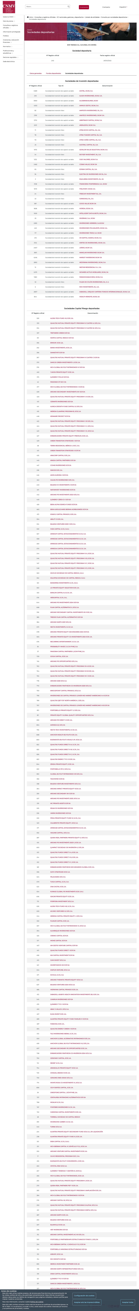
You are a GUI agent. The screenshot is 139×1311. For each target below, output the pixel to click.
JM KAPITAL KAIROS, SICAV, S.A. (90, 238)
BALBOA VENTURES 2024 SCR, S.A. (62, 985)
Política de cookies (36, 1302)
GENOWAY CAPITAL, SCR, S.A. (60, 1058)
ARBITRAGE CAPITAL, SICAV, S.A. (90, 120)
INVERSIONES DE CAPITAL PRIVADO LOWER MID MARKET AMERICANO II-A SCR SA (79, 695)
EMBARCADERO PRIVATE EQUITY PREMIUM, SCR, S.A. (69, 436)
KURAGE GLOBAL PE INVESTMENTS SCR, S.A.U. (66, 891)
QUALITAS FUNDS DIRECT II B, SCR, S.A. (64, 857)
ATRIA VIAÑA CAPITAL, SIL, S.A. (90, 140)
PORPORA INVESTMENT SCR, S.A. (62, 901)
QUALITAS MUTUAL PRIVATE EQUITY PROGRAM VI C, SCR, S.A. (72, 563)
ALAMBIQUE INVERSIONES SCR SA (62, 931)
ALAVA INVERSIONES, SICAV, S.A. (90, 96)
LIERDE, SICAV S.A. (85, 248)
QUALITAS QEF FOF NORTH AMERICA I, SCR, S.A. (67, 700)
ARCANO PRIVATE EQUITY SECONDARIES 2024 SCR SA (69, 632)
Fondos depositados (53, 73)
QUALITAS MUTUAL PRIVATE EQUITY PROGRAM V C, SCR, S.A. (72, 426)
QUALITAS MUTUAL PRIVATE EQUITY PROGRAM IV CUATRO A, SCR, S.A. (75, 323)
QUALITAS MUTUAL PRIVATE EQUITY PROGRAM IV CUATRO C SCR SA (74, 357)
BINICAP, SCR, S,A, (56, 343)
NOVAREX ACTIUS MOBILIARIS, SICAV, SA (93, 272)
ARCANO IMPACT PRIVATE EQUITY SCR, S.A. (65, 789)
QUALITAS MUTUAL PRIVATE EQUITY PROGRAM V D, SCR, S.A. (72, 431)
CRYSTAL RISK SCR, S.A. (58, 1166)
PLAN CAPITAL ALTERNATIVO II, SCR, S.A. (64, 607)
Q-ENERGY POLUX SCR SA (59, 377)
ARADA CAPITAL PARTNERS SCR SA (62, 460)
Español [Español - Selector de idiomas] (123, 7)
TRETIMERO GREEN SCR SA (60, 333)
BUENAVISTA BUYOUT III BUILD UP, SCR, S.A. (66, 740)
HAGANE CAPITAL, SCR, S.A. (60, 833)
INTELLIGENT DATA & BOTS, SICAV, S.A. (93, 213)
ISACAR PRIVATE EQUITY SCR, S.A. (62, 896)
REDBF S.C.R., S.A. (56, 1063)
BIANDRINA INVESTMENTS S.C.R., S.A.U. (64, 583)
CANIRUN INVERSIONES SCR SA (61, 999)
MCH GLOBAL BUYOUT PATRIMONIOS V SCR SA (67, 387)
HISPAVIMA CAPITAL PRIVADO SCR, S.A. (64, 989)
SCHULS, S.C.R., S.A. (57, 975)
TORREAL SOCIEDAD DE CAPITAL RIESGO (65, 1117)
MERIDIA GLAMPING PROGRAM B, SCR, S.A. (65, 411)
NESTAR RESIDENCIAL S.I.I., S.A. (90, 267)
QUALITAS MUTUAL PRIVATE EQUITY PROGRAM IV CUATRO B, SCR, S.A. (75, 328)
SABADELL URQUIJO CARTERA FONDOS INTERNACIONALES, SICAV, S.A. (104, 292)
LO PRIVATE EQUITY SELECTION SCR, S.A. (64, 588)
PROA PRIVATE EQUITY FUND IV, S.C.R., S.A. (65, 818)
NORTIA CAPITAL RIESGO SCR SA (62, 338)
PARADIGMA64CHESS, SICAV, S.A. (91, 277)
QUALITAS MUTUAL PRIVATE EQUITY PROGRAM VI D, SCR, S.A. (72, 568)
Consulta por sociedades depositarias (114, 17)
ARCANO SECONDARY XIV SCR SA (62, 793)
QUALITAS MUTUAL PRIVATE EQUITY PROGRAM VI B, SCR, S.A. (72, 558)
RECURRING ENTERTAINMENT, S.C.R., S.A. (64, 642)
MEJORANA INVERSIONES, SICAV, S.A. (92, 262)
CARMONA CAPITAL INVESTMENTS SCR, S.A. (65, 1112)
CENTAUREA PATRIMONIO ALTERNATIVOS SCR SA (68, 1097)
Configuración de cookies (84, 1296)
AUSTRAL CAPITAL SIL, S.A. (88, 145)
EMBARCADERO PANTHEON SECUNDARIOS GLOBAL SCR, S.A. (72, 867)
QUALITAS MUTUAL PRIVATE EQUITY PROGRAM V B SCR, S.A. (71, 421)
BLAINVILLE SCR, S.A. (57, 1225)
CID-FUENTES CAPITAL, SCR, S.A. (61, 1087)
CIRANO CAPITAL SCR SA (59, 936)
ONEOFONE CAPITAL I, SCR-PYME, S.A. (63, 1092)
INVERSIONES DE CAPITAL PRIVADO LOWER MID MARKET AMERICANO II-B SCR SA (79, 705)
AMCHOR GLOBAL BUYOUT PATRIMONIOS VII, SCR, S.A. (69, 1043)
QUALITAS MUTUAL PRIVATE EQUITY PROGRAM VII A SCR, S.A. (72, 666)
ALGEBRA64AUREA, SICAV (88, 101)
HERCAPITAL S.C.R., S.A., (58, 597)
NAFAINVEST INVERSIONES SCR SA (62, 490)
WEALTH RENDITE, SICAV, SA (89, 297)
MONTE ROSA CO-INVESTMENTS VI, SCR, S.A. (66, 1083)
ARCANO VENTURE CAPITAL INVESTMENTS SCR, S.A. (68, 1151)
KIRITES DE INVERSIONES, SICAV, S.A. (92, 243)
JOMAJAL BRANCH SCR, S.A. (60, 1073)
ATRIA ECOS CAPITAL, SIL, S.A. (89, 130)
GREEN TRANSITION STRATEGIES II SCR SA (65, 451)
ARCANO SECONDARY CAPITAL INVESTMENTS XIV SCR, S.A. (71, 612)
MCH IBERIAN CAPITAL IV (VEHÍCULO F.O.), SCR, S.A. (68, 1146)
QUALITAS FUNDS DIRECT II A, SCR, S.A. (64, 852)
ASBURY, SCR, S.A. (56, 1254)
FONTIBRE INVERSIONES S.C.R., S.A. (62, 1107)
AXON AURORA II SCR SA (59, 475)
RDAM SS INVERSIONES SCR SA (61, 808)
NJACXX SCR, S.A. (56, 470)
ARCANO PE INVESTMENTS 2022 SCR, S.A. (65, 495)
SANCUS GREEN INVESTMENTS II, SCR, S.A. (65, 362)
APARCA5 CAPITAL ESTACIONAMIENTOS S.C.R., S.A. (68, 544)
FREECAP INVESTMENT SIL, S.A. (90, 194)
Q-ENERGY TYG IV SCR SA (59, 1279)
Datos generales (36, 73)
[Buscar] (68, 6)
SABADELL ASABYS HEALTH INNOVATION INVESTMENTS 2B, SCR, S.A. (74, 994)
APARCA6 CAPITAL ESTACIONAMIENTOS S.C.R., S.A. (68, 539)
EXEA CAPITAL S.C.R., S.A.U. (59, 1141)
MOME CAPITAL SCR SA (58, 941)
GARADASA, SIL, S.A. (86, 199)
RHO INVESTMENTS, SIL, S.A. (89, 287)
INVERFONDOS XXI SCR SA (59, 965)
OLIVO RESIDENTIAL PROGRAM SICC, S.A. (65, 1156)
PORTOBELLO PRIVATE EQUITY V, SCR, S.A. (65, 710)
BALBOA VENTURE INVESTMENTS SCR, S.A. (65, 784)
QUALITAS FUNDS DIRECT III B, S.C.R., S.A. (65, 749)
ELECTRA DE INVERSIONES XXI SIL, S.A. (93, 174)
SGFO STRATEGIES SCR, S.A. (60, 872)
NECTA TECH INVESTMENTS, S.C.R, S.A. (63, 730)
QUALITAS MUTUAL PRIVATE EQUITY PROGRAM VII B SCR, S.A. (72, 671)
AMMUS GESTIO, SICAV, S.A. (89, 105)
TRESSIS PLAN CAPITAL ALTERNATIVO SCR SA (66, 617)
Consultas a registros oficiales (45, 17)
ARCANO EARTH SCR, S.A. (59, 1215)
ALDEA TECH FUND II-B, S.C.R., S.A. (62, 906)
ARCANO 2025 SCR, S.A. (58, 681)
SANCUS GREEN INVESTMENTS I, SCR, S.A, (65, 1283)
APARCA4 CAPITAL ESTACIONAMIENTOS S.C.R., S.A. (68, 549)
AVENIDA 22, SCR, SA (57, 725)
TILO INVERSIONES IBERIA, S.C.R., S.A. (63, 1034)
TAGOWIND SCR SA (57, 779)
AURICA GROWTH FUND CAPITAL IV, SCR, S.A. (66, 406)
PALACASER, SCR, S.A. (58, 877)
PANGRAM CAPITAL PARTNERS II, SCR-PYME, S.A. (67, 651)
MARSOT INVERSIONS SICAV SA (90, 257)
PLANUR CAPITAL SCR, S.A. (59, 921)
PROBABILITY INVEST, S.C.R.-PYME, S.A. (64, 647)
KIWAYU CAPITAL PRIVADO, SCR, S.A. (63, 514)
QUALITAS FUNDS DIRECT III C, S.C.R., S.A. (64, 754)
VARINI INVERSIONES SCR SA (60, 813)
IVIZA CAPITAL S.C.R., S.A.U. (59, 529)
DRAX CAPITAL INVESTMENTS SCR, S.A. (64, 1274)
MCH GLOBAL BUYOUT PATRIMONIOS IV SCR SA (67, 367)
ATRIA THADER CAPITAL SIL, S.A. (90, 135)
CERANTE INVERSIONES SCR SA (61, 401)
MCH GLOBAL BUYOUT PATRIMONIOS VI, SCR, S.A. (68, 926)
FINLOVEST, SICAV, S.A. (87, 189)
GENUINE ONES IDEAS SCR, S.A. (61, 1078)
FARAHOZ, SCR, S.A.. (57, 1024)
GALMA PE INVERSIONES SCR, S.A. (62, 480)
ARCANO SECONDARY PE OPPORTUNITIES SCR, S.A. (68, 1048)
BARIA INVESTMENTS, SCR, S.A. (61, 348)
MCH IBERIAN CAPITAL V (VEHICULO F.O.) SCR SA (67, 1244)
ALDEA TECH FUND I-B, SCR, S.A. (61, 318)
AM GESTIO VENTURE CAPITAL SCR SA (63, 945)
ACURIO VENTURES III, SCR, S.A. (61, 911)
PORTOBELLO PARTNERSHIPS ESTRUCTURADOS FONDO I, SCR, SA (74, 1239)
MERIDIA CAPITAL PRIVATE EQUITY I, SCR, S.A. (66, 916)
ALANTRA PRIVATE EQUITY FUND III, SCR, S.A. (66, 1137)
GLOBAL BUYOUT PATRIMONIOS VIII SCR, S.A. (66, 774)
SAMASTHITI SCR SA (57, 353)
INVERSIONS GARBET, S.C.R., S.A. (61, 1122)
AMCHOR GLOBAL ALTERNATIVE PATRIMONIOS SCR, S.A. (70, 1039)
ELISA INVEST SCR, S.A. (58, 1014)
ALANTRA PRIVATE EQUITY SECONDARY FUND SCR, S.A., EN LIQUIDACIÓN (76, 1132)
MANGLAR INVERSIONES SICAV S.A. (91, 253)
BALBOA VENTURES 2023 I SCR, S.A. (63, 524)
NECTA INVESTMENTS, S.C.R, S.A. (61, 627)
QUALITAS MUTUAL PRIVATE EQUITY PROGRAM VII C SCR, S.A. (72, 676)
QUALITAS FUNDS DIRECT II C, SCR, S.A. (64, 862)
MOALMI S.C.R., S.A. (57, 1102)
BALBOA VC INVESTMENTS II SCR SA (63, 485)
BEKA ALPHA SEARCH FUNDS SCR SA (63, 504)
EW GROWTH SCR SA (58, 1259)
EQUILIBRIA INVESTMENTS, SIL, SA (91, 179)
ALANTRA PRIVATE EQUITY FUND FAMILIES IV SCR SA (69, 1019)
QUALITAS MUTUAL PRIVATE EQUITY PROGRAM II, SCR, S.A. (71, 1181)
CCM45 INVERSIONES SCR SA (60, 465)
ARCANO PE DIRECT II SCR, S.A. (61, 720)
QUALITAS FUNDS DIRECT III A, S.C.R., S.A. (64, 745)
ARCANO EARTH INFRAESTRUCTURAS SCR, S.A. (67, 1269)
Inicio (31, 17)
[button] (12, 17)
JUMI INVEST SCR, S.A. (58, 960)
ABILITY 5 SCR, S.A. (56, 519)
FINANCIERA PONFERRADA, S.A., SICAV (93, 184)
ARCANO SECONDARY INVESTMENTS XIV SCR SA (67, 392)
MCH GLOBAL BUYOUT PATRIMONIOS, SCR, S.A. (67, 1176)
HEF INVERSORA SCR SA (59, 1230)
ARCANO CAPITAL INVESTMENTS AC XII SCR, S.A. (67, 1235)
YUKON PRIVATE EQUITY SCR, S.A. (62, 372)
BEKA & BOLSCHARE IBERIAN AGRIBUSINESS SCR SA (69, 509)
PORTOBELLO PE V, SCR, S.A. (60, 769)
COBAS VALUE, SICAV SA (88, 164)
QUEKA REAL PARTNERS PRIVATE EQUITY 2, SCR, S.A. (69, 838)
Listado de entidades (92, 17)
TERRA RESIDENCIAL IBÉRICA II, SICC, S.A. (65, 446)
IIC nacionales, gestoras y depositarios (70, 17)
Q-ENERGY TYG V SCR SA (59, 1004)
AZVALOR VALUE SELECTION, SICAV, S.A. (93, 150)
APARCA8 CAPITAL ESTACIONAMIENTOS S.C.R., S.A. (68, 828)
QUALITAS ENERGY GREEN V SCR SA (63, 1029)
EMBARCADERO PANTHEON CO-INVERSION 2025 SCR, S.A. (71, 686)
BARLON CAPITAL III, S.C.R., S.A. (61, 593)
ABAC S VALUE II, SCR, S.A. (59, 1009)
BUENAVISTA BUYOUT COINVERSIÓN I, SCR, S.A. (67, 1161)
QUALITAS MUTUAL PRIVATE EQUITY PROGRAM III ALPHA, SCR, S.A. (74, 1205)
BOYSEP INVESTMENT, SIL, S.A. (90, 155)
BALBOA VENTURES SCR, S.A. (60, 1220)
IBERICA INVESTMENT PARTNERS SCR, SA (65, 1264)
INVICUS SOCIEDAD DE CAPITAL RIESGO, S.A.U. (67, 573)
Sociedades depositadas (74, 73)
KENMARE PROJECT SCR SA (60, 416)
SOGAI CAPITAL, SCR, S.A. (59, 656)
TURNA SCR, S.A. (56, 1127)
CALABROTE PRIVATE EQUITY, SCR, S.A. (64, 823)
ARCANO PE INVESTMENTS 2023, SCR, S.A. (65, 798)
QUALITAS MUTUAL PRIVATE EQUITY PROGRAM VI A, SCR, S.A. (72, 553)
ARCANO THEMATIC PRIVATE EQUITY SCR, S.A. (66, 980)
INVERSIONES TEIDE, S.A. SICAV (90, 233)
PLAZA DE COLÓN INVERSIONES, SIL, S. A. (94, 282)
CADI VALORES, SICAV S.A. (88, 159)
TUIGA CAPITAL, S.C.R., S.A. (59, 882)
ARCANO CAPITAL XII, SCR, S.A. (61, 1200)
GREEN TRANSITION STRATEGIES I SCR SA (65, 441)
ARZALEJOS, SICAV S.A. (87, 125)
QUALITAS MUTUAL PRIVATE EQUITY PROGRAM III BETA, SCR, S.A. (73, 1210)
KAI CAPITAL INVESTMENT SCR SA (62, 955)
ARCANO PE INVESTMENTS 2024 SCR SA (64, 602)
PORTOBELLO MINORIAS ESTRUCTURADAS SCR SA (68, 1249)
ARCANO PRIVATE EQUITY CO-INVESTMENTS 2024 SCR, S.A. (71, 637)
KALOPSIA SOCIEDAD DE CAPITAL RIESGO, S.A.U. (67, 578)
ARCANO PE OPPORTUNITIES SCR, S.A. (64, 661)
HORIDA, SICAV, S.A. (86, 208)
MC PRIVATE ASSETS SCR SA (60, 803)
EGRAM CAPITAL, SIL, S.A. (88, 169)
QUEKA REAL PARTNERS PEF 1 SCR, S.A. (64, 1185)
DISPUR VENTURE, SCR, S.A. (60, 970)
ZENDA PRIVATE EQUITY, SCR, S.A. (62, 764)
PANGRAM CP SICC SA (58, 382)
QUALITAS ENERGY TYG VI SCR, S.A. (62, 759)
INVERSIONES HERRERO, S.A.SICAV (91, 223)
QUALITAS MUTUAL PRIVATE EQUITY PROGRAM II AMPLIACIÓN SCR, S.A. (75, 1190)
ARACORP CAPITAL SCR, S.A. (60, 455)
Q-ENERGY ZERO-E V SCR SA (60, 499)
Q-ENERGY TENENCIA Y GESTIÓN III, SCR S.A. (66, 1171)
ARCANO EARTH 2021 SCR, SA (60, 622)
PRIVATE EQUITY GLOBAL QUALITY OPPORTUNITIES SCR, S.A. (72, 715)
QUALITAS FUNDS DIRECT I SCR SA (62, 950)
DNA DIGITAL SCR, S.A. (58, 887)
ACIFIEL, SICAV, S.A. (86, 91)
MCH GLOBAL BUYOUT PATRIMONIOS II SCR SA (67, 1195)
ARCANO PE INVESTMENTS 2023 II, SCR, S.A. (65, 843)
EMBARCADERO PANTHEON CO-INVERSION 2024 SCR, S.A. (71, 1053)
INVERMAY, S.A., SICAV (87, 218)
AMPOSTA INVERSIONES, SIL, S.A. (91, 110)
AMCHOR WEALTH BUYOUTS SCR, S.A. (63, 735)
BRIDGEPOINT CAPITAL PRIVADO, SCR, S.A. (65, 691)
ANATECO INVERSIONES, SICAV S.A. (91, 115)
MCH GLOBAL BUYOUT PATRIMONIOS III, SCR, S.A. (68, 1288)
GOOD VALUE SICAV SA (87, 203)
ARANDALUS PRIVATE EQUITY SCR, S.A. (64, 1068)
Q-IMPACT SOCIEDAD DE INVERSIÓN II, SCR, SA (67, 847)
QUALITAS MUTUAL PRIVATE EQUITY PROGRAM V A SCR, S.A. (71, 397)
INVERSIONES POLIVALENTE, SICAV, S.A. (93, 228)
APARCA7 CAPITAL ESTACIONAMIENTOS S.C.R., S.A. (68, 534)
